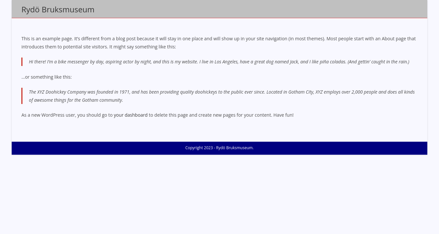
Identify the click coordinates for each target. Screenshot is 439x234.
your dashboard (131, 115)
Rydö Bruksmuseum (57, 9)
